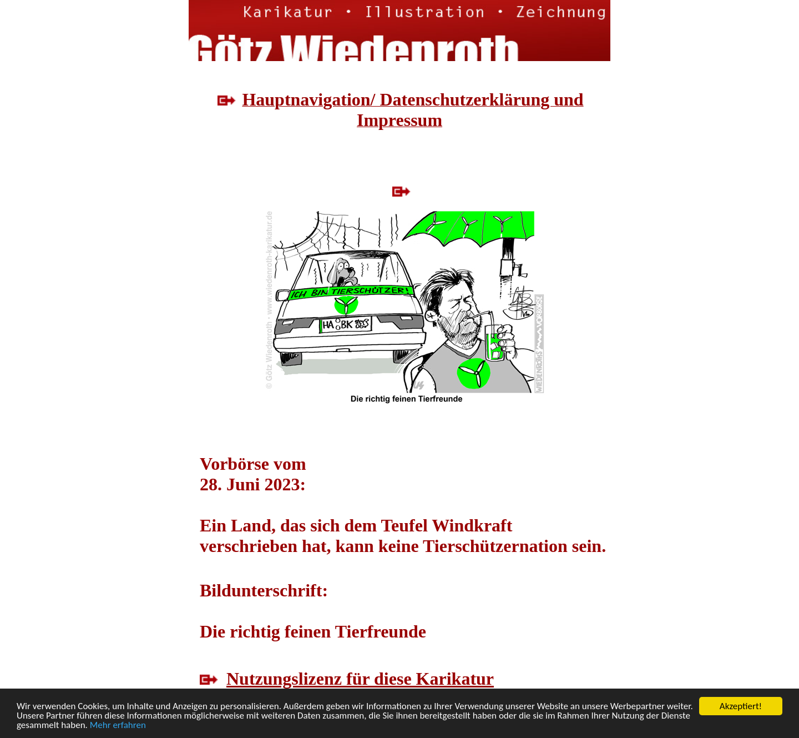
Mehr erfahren (118, 725)
